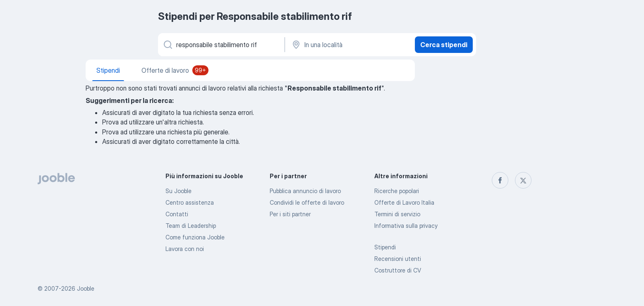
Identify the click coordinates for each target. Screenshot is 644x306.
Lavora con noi (184, 248)
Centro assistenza (189, 202)
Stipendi (385, 247)
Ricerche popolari (396, 190)
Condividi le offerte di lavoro (307, 202)
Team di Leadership (190, 225)
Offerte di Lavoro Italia (404, 202)
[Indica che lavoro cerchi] (220, 44)
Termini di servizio (397, 214)
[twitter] (523, 180)
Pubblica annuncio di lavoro (305, 190)
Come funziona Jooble (195, 237)
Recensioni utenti (397, 258)
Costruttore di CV (397, 270)
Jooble (85, 288)
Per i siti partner (290, 214)
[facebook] (500, 180)
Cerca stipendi (443, 45)
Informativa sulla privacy (406, 225)
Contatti (176, 214)
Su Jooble (178, 190)
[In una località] (349, 44)
